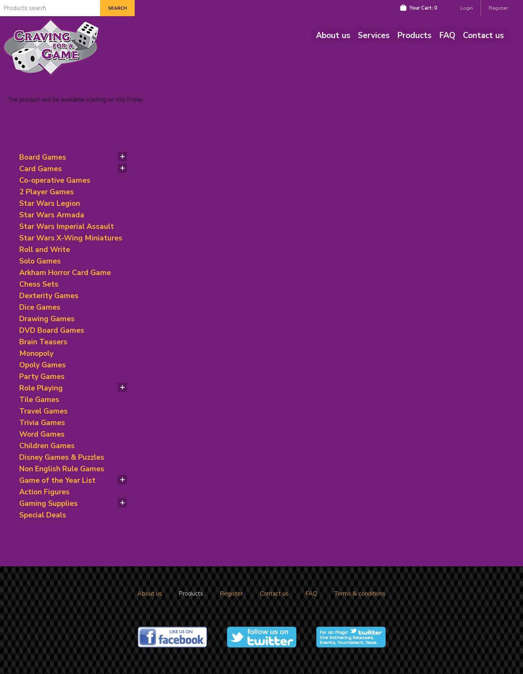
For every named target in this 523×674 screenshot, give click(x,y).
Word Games (42, 434)
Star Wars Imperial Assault (66, 227)
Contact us (483, 35)
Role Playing (41, 388)
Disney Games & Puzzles (61, 457)
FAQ (447, 35)
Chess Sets (38, 284)
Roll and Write (44, 250)
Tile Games (39, 400)
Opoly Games (42, 365)
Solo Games (40, 261)
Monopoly (36, 353)
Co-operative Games (54, 180)
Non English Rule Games (61, 469)
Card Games (40, 169)
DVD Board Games (51, 330)
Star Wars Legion (49, 203)
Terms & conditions (360, 593)
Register (498, 8)
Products (414, 35)
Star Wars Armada (51, 215)
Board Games (42, 157)
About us (333, 35)
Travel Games (43, 411)
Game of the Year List (57, 480)
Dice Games (39, 307)
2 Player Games (46, 192)
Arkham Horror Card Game (65, 273)
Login (466, 8)
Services (373, 35)
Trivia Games (42, 423)
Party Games (42, 377)
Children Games (47, 446)
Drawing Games (47, 319)
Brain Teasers (43, 342)
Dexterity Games (49, 296)
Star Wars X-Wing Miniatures (70, 238)
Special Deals (42, 515)
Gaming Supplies (48, 503)
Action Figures (44, 492)
